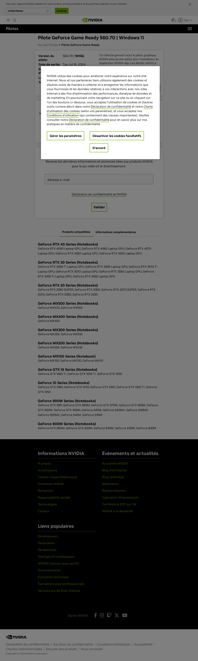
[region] (100, 112)
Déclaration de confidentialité (111, 106)
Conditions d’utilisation (63, 115)
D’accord (98, 148)
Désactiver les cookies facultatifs (116, 136)
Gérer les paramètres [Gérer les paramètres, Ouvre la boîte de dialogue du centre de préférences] (65, 136)
